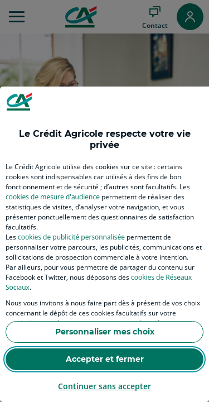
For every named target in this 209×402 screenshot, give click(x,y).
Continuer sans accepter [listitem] (104, 386)
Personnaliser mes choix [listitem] (104, 332)
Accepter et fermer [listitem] (105, 359)
